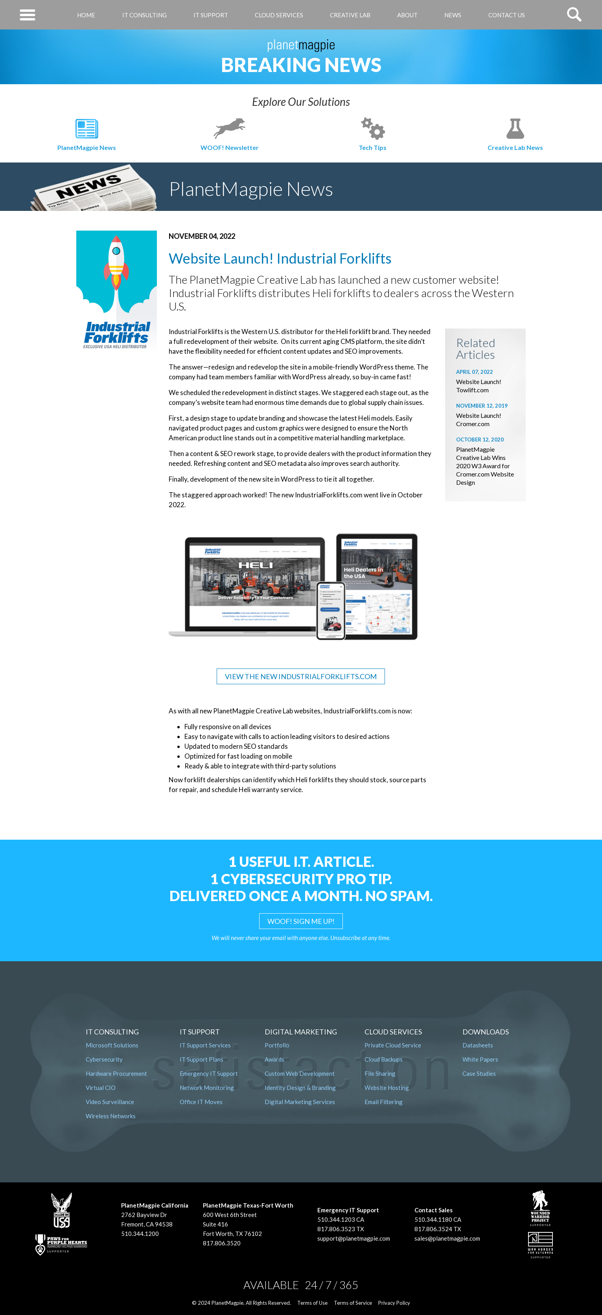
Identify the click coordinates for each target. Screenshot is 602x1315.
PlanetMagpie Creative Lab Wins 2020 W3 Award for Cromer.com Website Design (485, 465)
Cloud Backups (384, 1059)
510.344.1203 (336, 1219)
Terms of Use (312, 1303)
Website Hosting (387, 1087)
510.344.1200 (140, 1233)
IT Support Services (205, 1045)
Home (86, 14)
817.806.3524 (433, 1228)
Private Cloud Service (393, 1045)
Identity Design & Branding (300, 1087)
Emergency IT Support (209, 1073)
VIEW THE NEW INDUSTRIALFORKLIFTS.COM (301, 676)
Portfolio (277, 1045)
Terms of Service (353, 1303)
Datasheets (477, 1045)
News (452, 14)
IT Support (210, 14)
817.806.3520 (222, 1243)
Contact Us (506, 14)
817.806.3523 (336, 1228)
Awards (274, 1059)
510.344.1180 (433, 1219)
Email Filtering (384, 1101)
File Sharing (380, 1073)
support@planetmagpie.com (353, 1238)
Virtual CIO (101, 1087)
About (407, 14)
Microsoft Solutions (112, 1045)
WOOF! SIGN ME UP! (301, 921)
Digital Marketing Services (300, 1101)
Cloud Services (279, 14)
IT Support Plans (201, 1059)
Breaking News (301, 64)
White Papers (480, 1059)
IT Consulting (144, 14)
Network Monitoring (207, 1087)
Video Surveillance (110, 1101)
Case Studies (479, 1073)
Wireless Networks (111, 1115)
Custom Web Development (300, 1073)
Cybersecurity (104, 1059)
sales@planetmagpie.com (447, 1238)
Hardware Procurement (116, 1073)
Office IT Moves (201, 1101)
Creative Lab (350, 14)
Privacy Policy (394, 1303)
